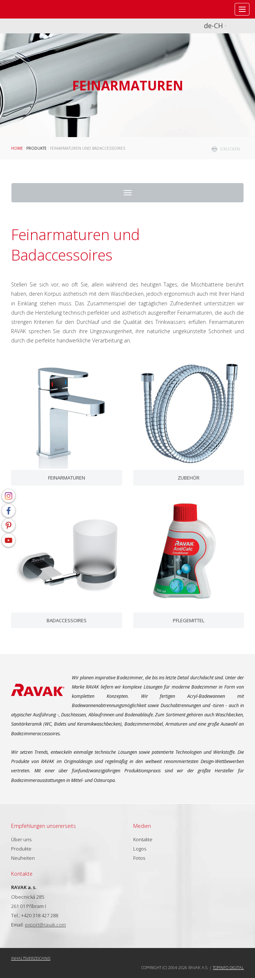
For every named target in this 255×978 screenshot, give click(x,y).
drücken (230, 149)
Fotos (139, 858)
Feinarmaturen (66, 477)
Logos (139, 848)
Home (17, 148)
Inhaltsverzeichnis (30, 958)
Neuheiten (23, 858)
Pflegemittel (188, 620)
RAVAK (28, 9)
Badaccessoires (67, 620)
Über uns (21, 839)
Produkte (36, 148)
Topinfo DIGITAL (228, 967)
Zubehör (188, 477)
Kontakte (142, 839)
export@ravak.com (45, 924)
